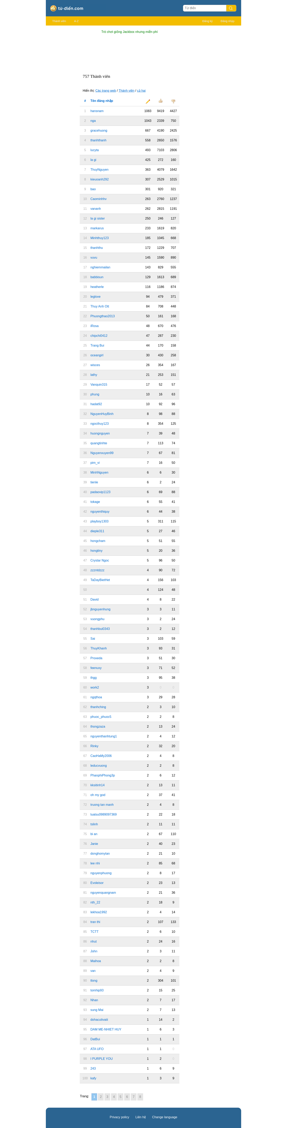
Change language (164, 1117)
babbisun (96, 277)
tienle (94, 482)
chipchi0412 (98, 335)
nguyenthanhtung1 (103, 736)
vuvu (93, 257)
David (94, 599)
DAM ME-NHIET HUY (105, 1029)
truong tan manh (102, 804)
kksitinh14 (97, 785)
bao (93, 189)
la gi (93, 160)
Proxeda (96, 658)
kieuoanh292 (99, 179)
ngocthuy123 (99, 423)
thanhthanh (98, 140)
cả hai (141, 90)
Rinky (94, 746)
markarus (97, 228)
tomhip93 (97, 990)
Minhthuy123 (99, 238)
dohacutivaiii (99, 1019)
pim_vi (95, 462)
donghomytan (100, 853)
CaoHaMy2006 (101, 756)
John (93, 951)
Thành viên (59, 21)
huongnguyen (100, 433)
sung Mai (96, 1010)
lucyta (94, 150)
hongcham (97, 541)
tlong (93, 980)
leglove (95, 296)
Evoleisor (97, 883)
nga (93, 120)
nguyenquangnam (103, 892)
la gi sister (97, 218)
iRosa (94, 326)
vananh (95, 208)
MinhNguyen (99, 472)
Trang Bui (97, 345)
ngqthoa (96, 697)
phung (94, 394)
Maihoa (95, 961)
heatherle (97, 287)
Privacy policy (119, 1117)
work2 (94, 687)
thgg (93, 677)
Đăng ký (207, 21)
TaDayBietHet (100, 580)
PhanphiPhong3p (102, 775)
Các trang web (105, 90)
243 (93, 1068)
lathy (93, 374)
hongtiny (96, 550)
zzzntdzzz (97, 570)
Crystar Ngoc (99, 560)
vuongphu (97, 619)
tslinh (94, 824)
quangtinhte (98, 443)
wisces (95, 365)
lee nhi (95, 863)
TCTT (94, 931)
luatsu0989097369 (103, 814)
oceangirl (96, 355)
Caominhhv (98, 199)
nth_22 (95, 902)
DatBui (95, 1039)
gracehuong (98, 130)
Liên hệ (140, 1117)
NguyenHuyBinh (102, 414)
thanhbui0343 (100, 628)
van (93, 970)
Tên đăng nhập (101, 100)
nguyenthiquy (99, 511)
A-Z (76, 21)
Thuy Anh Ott (99, 306)
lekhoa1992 (98, 912)
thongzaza (97, 726)
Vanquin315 (98, 384)
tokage (95, 501)
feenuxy (96, 668)
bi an (93, 834)
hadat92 (96, 404)
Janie (94, 843)
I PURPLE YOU (101, 1058)
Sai (92, 638)
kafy (93, 1078)
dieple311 (97, 531)
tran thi (95, 922)
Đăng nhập (227, 21)
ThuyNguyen (99, 169)
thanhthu (96, 247)
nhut (93, 941)
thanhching (98, 707)
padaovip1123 (100, 492)
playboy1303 (99, 521)
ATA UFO (97, 1049)
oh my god (97, 795)
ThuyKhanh (98, 648)
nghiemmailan (100, 267)
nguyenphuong (101, 873)
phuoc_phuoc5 (100, 716)
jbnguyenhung (100, 609)
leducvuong (98, 765)
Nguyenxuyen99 (102, 453)
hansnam (97, 111)
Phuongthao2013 (102, 316)
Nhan (94, 1000)
